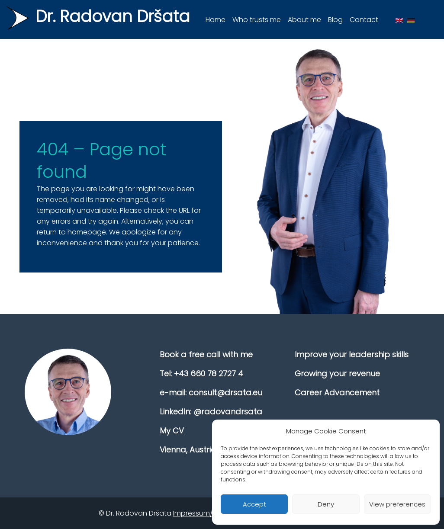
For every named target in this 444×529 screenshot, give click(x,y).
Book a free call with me (206, 354)
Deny (326, 504)
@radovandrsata (227, 411)
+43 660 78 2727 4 (208, 373)
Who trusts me (256, 20)
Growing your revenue (337, 373)
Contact (364, 20)
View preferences (397, 504)
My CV (172, 430)
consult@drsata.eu (225, 392)
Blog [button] (335, 20)
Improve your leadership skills (352, 354)
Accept (254, 504)
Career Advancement (337, 392)
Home (215, 20)
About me (304, 20)
